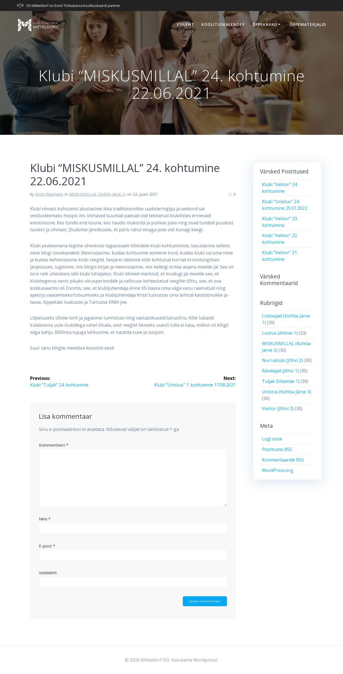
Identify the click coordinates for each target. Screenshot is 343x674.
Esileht (185, 24)
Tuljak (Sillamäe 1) (280, 381)
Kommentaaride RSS (283, 460)
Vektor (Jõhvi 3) (278, 409)
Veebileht (48, 572)
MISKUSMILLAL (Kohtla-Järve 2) (97, 194)
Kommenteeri (53, 445)
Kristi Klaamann (49, 194)
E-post (47, 546)
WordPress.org (277, 470)
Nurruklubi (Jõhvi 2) (282, 360)
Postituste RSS (277, 449)
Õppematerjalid (308, 24)
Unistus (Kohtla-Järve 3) (286, 392)
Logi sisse (272, 439)
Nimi (44, 519)
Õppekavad (264, 24)
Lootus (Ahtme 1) (280, 333)
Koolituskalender (223, 24)
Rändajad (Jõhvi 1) (280, 371)
